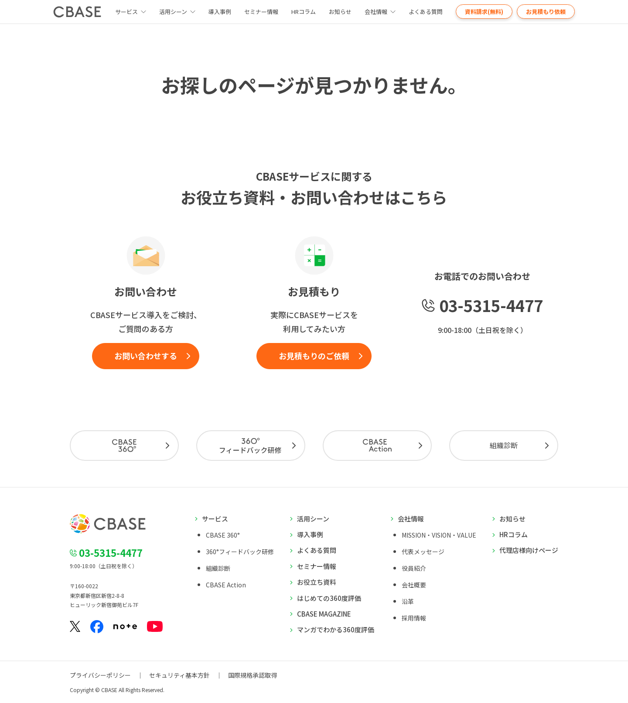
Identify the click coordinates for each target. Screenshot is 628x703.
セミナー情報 (261, 11)
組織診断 (504, 445)
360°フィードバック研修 (240, 551)
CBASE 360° (223, 535)
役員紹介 (414, 568)
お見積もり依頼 (546, 11)
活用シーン (173, 11)
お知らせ (340, 11)
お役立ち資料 (316, 581)
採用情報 (414, 618)
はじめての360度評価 (329, 598)
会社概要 (414, 584)
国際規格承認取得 (252, 675)
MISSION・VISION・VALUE (439, 535)
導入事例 (219, 11)
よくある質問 (426, 11)
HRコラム (303, 11)
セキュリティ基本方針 (179, 675)
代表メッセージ (423, 551)
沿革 (408, 601)
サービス (215, 518)
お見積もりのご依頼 (314, 355)
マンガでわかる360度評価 (335, 629)
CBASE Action (226, 584)
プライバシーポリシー (100, 675)
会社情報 (376, 11)
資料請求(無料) (484, 11)
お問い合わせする (145, 355)
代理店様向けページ (528, 550)
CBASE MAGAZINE (324, 613)
